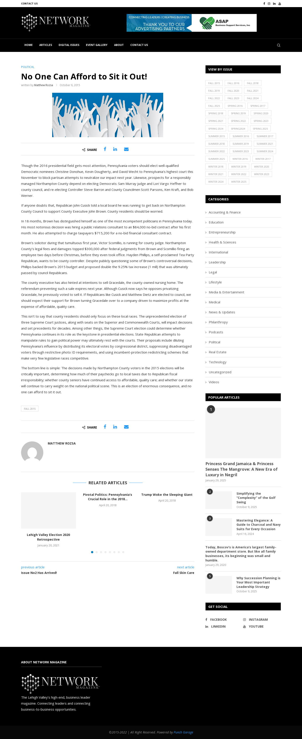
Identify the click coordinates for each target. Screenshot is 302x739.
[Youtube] (279, 3)
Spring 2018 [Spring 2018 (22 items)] (215, 113)
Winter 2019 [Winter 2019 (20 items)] (238, 166)
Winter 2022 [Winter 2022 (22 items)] (238, 174)
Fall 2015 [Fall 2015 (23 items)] (214, 83)
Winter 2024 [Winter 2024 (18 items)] (215, 181)
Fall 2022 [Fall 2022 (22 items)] (214, 98)
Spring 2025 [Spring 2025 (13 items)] (260, 128)
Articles (45, 45)
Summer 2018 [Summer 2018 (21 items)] (216, 143)
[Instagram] (269, 3)
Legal (213, 272)
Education (216, 222)
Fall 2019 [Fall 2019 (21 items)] (214, 90)
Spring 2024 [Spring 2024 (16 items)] (215, 128)
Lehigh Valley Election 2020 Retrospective (48, 537)
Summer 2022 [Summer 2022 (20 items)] (216, 151)
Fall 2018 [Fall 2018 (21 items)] (252, 83)
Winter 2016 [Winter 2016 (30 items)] (240, 158)
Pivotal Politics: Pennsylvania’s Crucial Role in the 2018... (107, 496)
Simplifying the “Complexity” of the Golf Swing (256, 497)
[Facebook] (264, 3)
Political (214, 342)
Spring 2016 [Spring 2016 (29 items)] (235, 105)
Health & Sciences (222, 242)
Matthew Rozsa (43, 85)
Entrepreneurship (222, 232)
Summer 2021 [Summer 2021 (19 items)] (265, 143)
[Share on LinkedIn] (115, 149)
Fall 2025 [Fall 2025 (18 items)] (214, 105)
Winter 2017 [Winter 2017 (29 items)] (262, 158)
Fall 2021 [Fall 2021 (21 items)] (252, 90)
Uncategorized (220, 372)
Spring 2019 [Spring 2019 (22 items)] (238, 113)
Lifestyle (215, 282)
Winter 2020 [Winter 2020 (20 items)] (261, 166)
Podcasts (216, 332)
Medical (214, 302)
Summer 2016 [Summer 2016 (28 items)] (240, 136)
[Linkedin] (274, 3)
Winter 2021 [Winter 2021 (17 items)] (215, 174)
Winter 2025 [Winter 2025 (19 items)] (238, 181)
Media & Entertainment (226, 292)
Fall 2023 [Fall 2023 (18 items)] (233, 98)
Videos (214, 382)
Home (28, 45)
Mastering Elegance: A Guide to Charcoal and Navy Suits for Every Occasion (258, 524)
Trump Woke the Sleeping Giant (167, 494)
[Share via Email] (126, 149)
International (218, 252)
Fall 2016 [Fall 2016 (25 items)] (233, 83)
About (119, 45)
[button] (192, 23)
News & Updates (222, 312)
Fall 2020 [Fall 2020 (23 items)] (233, 90)
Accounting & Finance (225, 212)
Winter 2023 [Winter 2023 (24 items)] (261, 174)
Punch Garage (183, 732)
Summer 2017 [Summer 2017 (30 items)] (265, 136)
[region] (204, 23)
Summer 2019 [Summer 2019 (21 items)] (240, 143)
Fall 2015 (30, 408)
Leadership (217, 262)
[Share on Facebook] (105, 149)
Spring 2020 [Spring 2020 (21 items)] (261, 113)
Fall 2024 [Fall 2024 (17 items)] (252, 98)
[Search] (278, 45)
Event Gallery (96, 45)
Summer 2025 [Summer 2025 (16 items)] (216, 158)
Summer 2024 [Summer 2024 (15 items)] (265, 151)
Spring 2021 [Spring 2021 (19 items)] (215, 121)
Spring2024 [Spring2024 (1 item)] (238, 128)
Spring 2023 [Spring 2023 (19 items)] (261, 121)
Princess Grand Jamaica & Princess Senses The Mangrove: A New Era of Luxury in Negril (241, 469)
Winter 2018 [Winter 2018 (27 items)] (215, 166)
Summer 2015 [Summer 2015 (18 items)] (216, 136)
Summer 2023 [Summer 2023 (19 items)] (240, 151)
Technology (217, 362)
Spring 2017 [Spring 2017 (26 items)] (257, 105)
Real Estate (217, 352)
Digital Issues (69, 45)
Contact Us (29, 3)
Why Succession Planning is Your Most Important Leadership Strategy (258, 582)
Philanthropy (218, 322)
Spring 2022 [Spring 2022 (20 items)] (238, 121)
